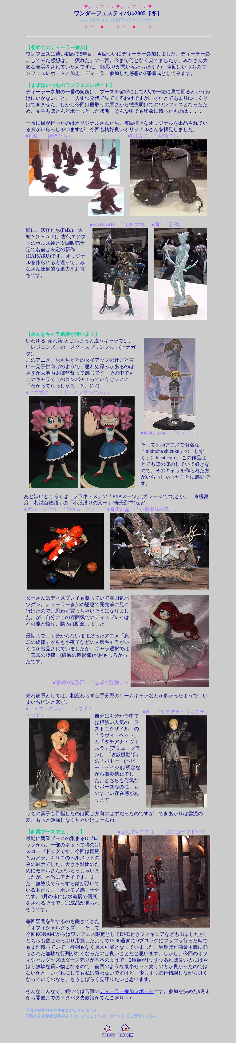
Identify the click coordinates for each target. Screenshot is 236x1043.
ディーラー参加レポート (127, 991)
